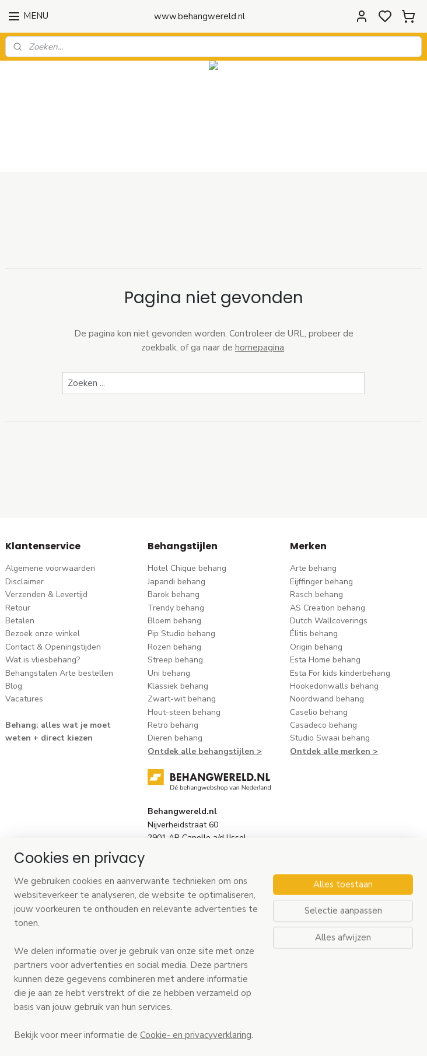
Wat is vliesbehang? (42, 659)
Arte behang (313, 568)
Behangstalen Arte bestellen (59, 673)
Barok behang (174, 594)
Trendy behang (176, 607)
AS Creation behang (327, 607)
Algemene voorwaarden (50, 568)
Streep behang (175, 659)
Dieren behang (175, 737)
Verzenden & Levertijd (46, 594)
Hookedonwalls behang (334, 686)
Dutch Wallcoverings (329, 620)
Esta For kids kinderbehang (340, 673)
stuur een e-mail (178, 890)
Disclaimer (24, 581)
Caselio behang (319, 712)
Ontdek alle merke (327, 751)
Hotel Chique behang (187, 568)
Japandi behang (176, 581)
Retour (17, 607)
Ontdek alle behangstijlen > (205, 751)
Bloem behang (174, 620)
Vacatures (24, 698)
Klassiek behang (178, 686)
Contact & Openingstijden (53, 646)
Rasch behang (316, 594)
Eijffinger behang (321, 581)
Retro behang (173, 725)
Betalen (19, 620)
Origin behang (316, 646)
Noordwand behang (327, 698)
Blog (13, 686)
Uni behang (169, 673)
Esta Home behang (325, 659)
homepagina (259, 348)
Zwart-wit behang (182, 698)
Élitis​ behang (314, 633)
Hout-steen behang (184, 712)
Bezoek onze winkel (42, 633)
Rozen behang (174, 646)
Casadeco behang (323, 725)
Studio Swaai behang (330, 737)
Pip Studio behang (181, 633)
